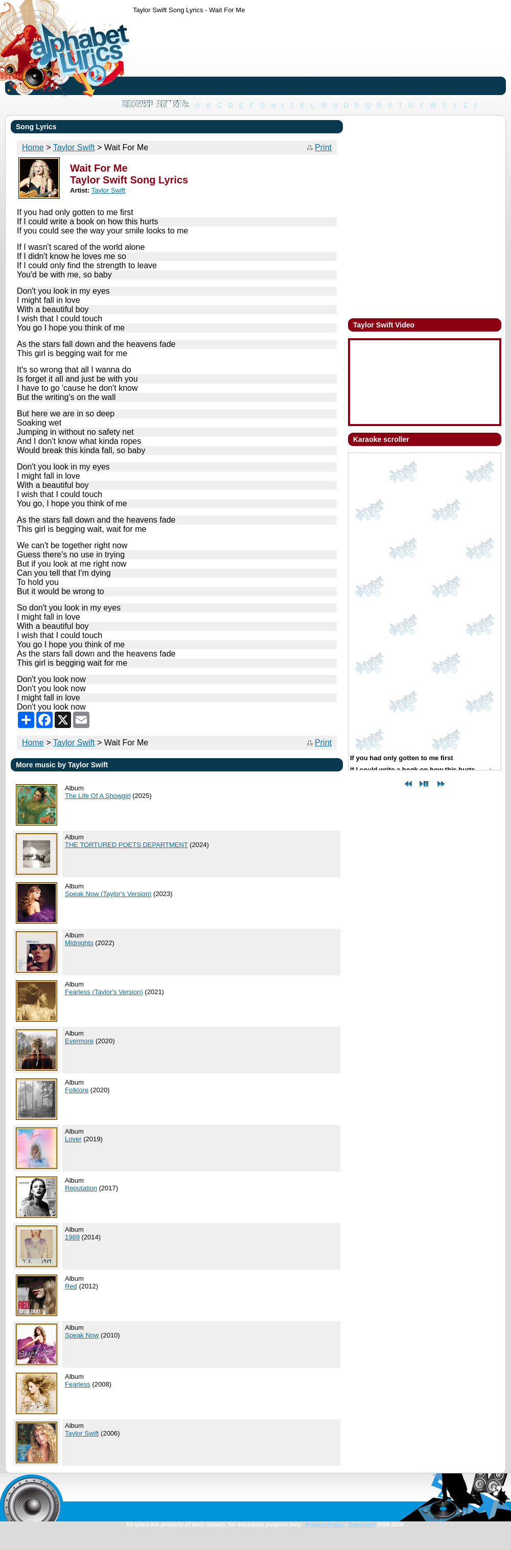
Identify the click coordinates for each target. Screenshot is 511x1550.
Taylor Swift (74, 742)
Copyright (362, 1524)
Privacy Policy (325, 1524)
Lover (73, 1139)
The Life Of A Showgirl (98, 796)
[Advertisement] (165, 56)
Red (71, 1286)
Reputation (81, 1188)
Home (33, 742)
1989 (72, 1237)
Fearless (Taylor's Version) (104, 992)
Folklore (76, 1090)
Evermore (79, 1041)
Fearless (77, 1384)
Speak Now (82, 1335)
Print (323, 147)
